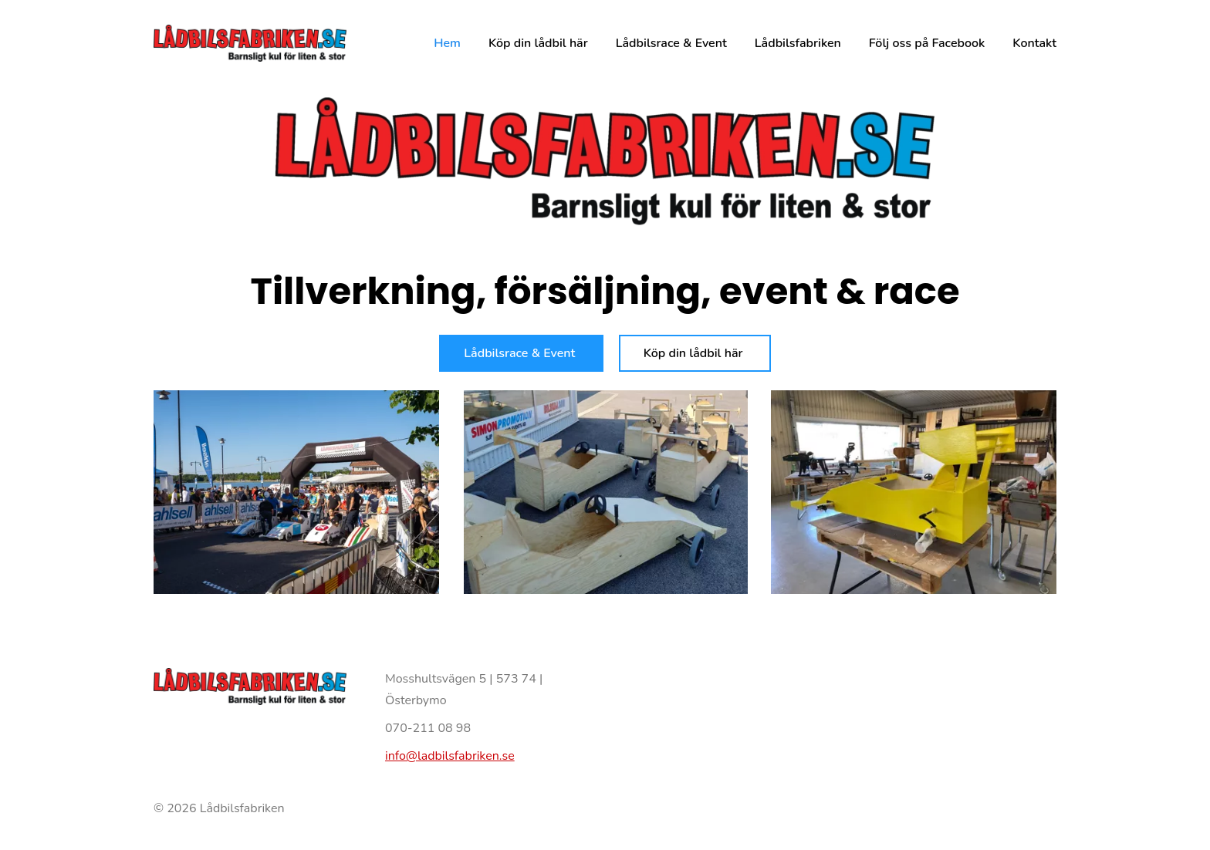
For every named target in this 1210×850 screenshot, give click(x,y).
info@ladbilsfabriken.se (450, 755)
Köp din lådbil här (695, 353)
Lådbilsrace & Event (521, 353)
